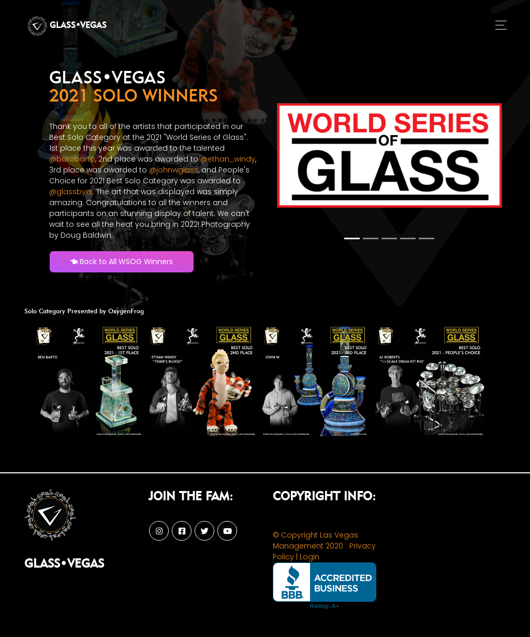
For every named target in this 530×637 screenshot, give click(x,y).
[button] (290, 157)
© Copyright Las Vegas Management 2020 (315, 540)
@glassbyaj (71, 191)
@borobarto (72, 159)
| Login (307, 557)
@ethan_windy (227, 159)
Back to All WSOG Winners (121, 261)
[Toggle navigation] (501, 26)
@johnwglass (173, 170)
